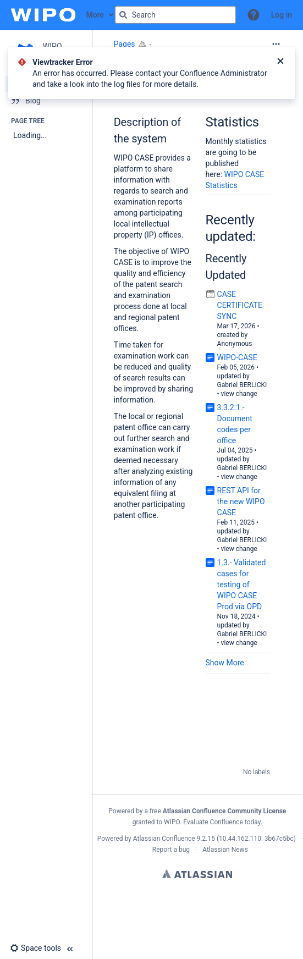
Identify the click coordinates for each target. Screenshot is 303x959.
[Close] (280, 62)
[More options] (276, 44)
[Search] (123, 14)
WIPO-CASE (237, 357)
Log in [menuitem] (281, 14)
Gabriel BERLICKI (242, 385)
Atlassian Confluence (164, 838)
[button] (253, 15)
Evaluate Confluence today (221, 822)
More (95, 14)
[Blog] (45, 100)
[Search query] (175, 15)
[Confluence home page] (43, 15)
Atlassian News (225, 849)
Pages (124, 44)
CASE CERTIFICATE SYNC (240, 305)
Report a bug (171, 849)
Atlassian (197, 874)
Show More (225, 662)
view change (239, 394)
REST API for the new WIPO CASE (241, 501)
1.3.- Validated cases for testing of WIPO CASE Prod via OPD (241, 584)
